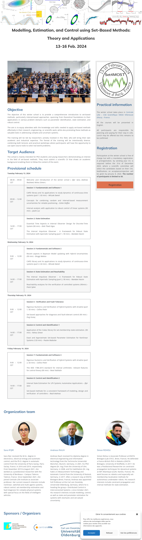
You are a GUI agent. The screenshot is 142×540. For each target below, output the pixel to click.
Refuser (109, 533)
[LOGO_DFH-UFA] (15, 523)
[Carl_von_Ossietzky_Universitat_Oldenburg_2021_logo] (71, 523)
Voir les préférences (128, 533)
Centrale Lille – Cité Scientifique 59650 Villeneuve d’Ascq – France (115, 115)
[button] (137, 514)
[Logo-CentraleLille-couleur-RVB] (43, 523)
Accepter (91, 533)
